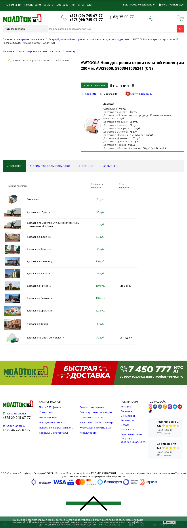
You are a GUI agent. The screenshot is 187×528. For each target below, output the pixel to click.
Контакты (77, 4)
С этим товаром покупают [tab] (50, 166)
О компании (13, 4)
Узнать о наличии (94, 85)
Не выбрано (146, 4)
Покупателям (32, 4)
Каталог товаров (25, 28)
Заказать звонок (14, 413)
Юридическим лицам (19, 12)
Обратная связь (14, 425)
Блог (90, 4)
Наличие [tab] (86, 166)
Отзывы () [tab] (111, 166)
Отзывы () (68, 51)
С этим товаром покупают (31, 51)
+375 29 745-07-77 (16, 417)
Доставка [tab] (14, 166)
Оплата (48, 4)
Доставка (62, 4)
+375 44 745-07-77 (16, 430)
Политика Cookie (106, 524)
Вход (164, 4)
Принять (169, 522)
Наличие (55, 51)
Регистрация (176, 4)
